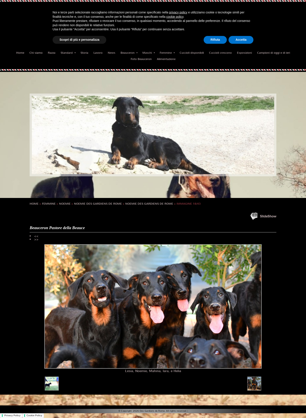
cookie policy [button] (174, 16)
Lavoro (98, 53)
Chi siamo (36, 53)
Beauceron (129, 53)
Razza (51, 53)
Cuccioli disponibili (192, 53)
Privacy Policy (12, 415)
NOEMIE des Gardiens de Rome (98, 204)
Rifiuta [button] (215, 39)
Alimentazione (166, 59)
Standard (68, 53)
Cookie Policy (34, 415)
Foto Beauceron (141, 59)
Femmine (167, 53)
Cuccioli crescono (220, 53)
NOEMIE (65, 204)
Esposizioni (244, 53)
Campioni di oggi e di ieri (273, 53)
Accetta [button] (240, 39)
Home (20, 53)
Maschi (148, 53)
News (111, 53)
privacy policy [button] (178, 12)
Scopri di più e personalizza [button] (79, 39)
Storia (84, 53)
